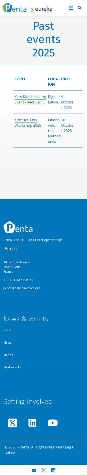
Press (7, 330)
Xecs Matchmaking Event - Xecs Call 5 (30, 99)
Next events (12, 367)
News (7, 342)
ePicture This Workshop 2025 (28, 123)
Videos (8, 355)
